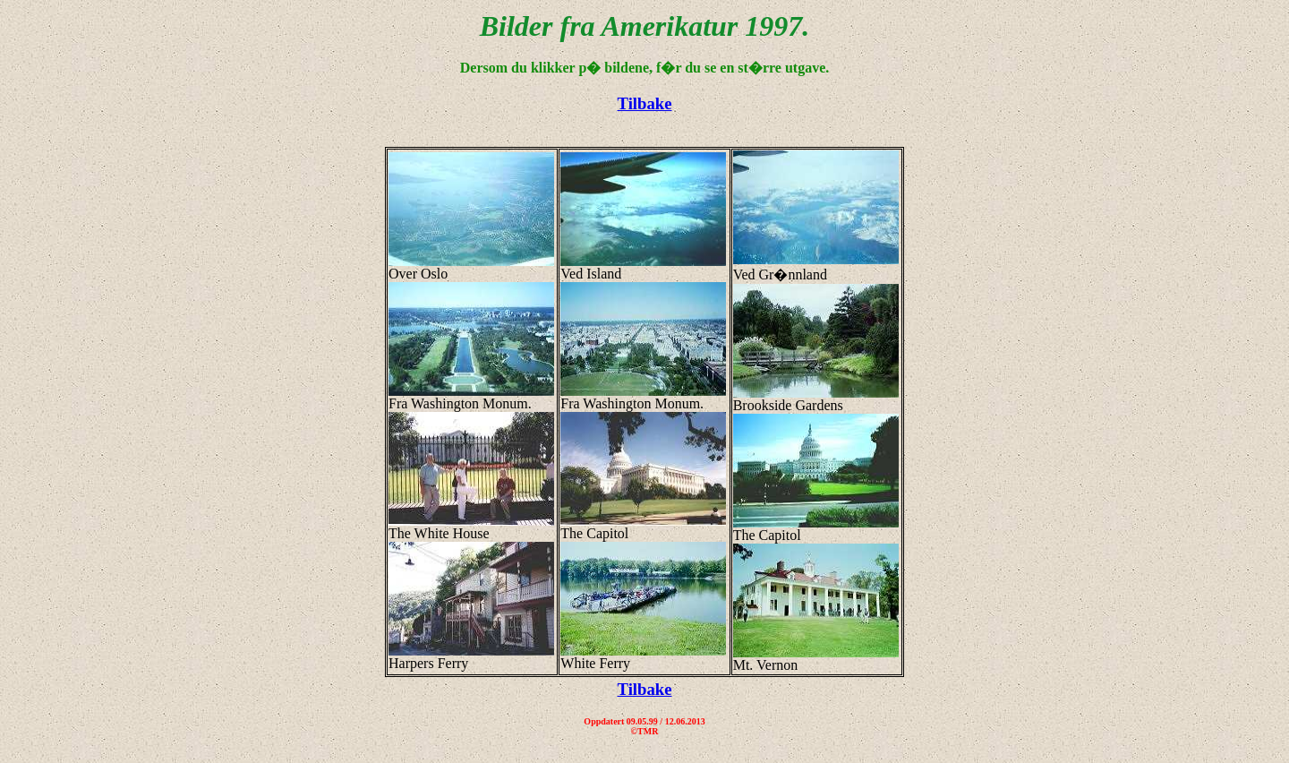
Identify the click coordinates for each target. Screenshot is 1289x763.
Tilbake (645, 103)
